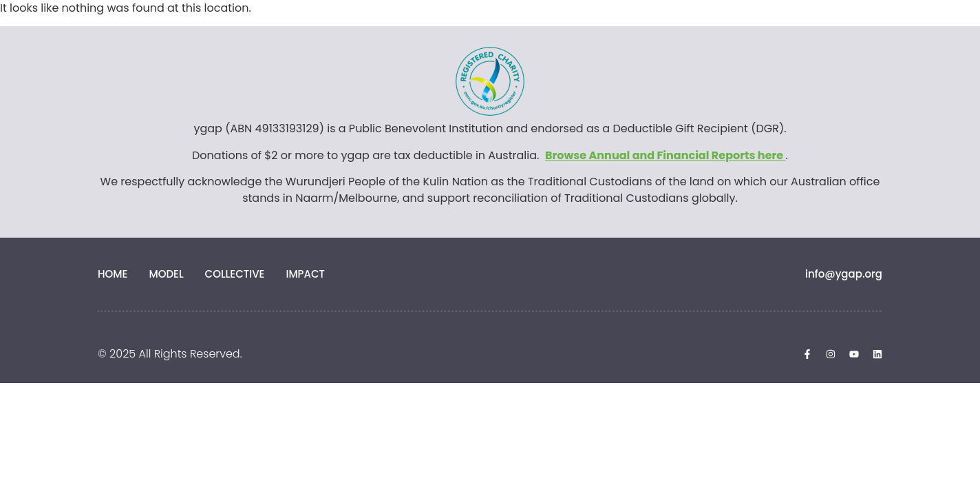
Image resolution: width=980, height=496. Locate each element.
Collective (235, 274)
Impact (305, 274)
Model (166, 274)
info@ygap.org (843, 274)
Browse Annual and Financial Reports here (665, 155)
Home (112, 274)
